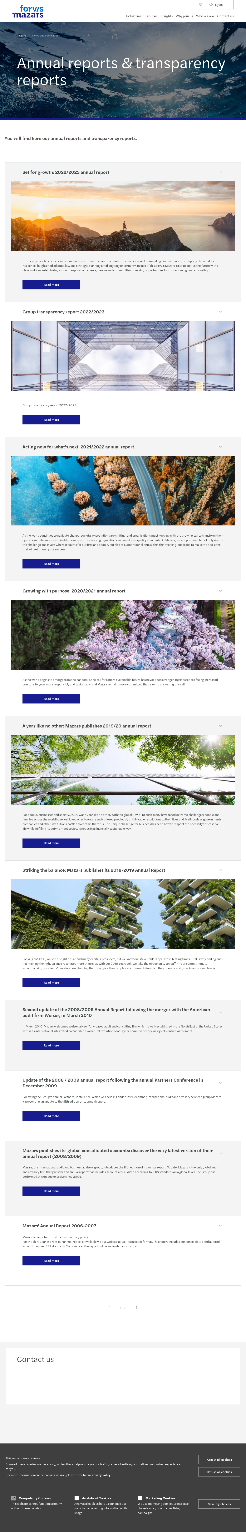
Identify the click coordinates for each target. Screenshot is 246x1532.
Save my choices (219, 1504)
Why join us (184, 15)
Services (151, 15)
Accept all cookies (219, 1459)
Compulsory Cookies (35, 1498)
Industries (133, 15)
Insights (167, 15)
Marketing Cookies (160, 1498)
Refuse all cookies (219, 1472)
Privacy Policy (101, 1475)
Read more (51, 284)
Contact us (225, 15)
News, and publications (46, 32)
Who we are (205, 15)
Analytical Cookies (96, 1498)
